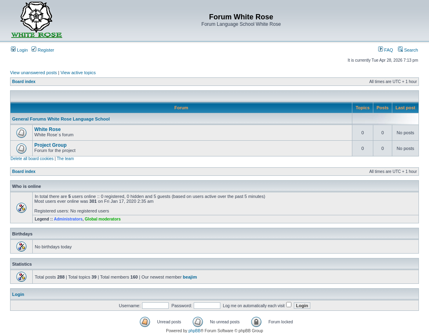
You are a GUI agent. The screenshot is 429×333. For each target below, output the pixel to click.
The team (65, 158)
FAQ (385, 50)
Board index (24, 81)
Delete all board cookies (32, 158)
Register (42, 50)
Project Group (50, 145)
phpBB (194, 331)
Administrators (68, 219)
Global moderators (103, 219)
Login (19, 50)
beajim (190, 277)
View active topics (78, 72)
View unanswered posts (33, 72)
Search (408, 50)
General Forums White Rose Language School (61, 119)
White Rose (47, 129)
